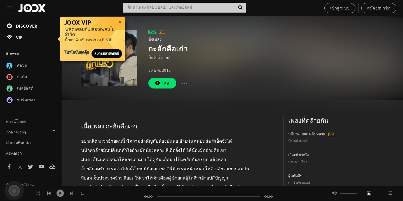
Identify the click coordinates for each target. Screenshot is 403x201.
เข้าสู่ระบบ (340, 8)
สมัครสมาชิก (378, 8)
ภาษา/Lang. (31, 132)
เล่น (162, 83)
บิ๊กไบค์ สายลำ (160, 58)
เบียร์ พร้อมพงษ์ (299, 183)
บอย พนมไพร (297, 162)
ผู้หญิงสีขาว (297, 176)
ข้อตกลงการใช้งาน (20, 185)
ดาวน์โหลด (16, 122)
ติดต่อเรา (14, 154)
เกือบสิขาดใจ (298, 155)
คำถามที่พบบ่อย (19, 143)
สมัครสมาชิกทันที (106, 54)
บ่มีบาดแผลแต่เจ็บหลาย (306, 135)
